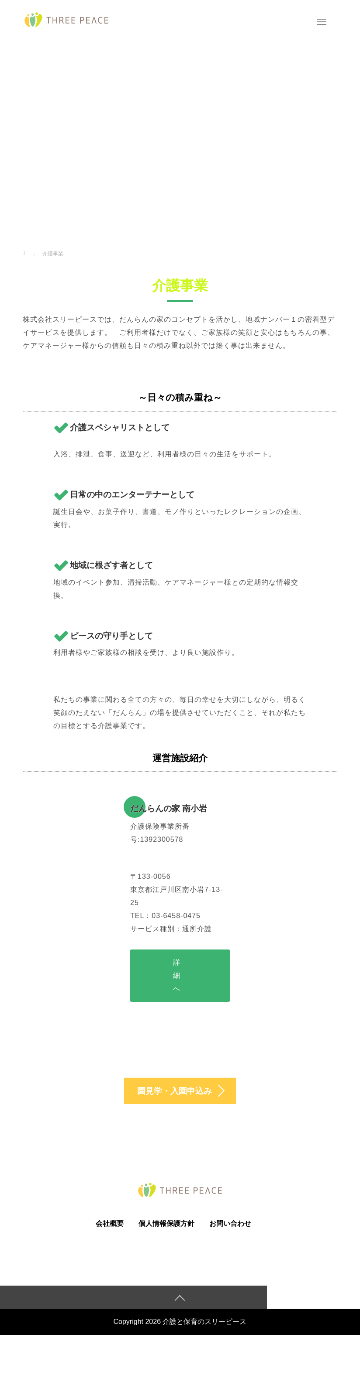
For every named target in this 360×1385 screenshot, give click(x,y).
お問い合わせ (230, 1227)
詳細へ (176, 975)
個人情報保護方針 (166, 1227)
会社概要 (110, 1227)
